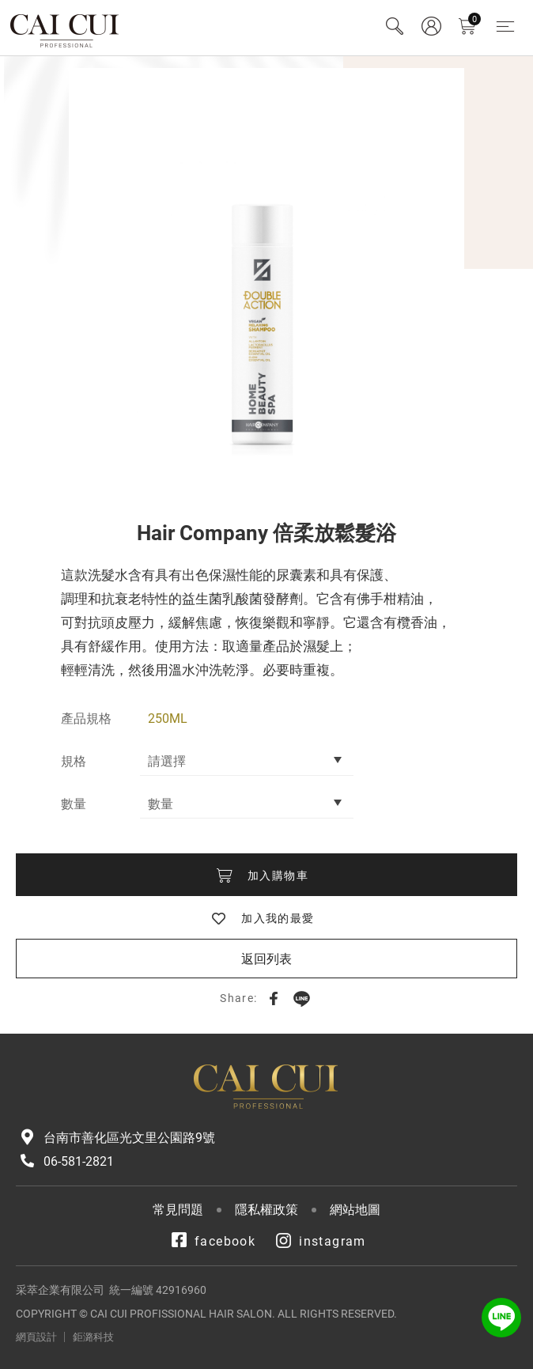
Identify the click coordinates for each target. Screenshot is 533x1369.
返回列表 (266, 958)
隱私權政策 (266, 1209)
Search (394, 26)
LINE (301, 998)
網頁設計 (36, 1337)
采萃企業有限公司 (65, 27)
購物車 (474, 19)
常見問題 (178, 1209)
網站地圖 (355, 1209)
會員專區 (431, 26)
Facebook (273, 998)
